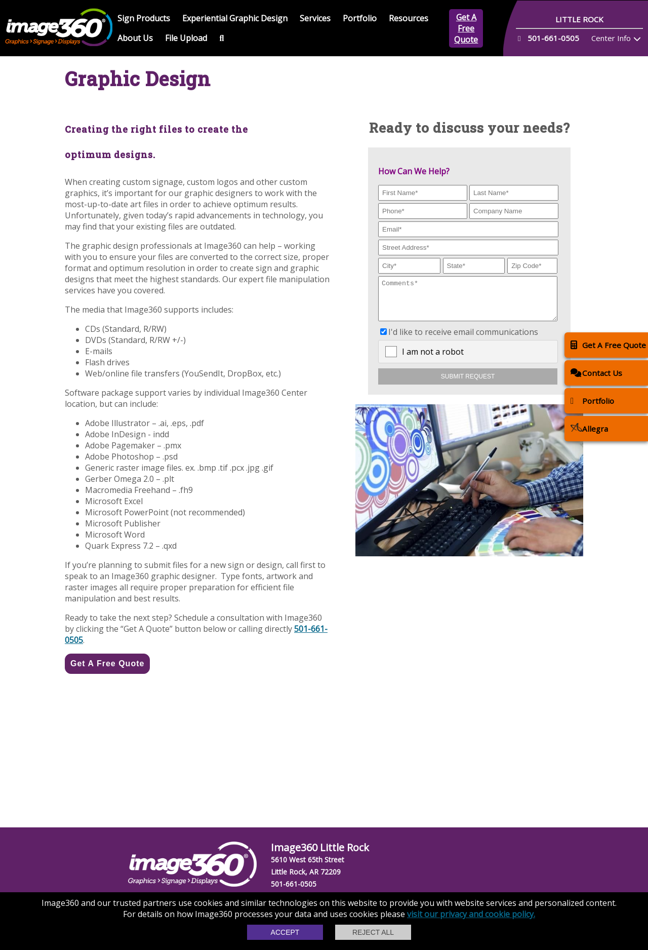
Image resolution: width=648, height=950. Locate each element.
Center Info (611, 38)
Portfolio (360, 18)
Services (315, 18)
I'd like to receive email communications (463, 339)
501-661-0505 (293, 884)
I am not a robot (433, 359)
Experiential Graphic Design (235, 18)
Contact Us (596, 372)
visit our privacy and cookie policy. (471, 914)
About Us (135, 38)
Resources (408, 18)
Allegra (589, 428)
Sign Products (143, 18)
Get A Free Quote (466, 28)
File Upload (186, 38)
